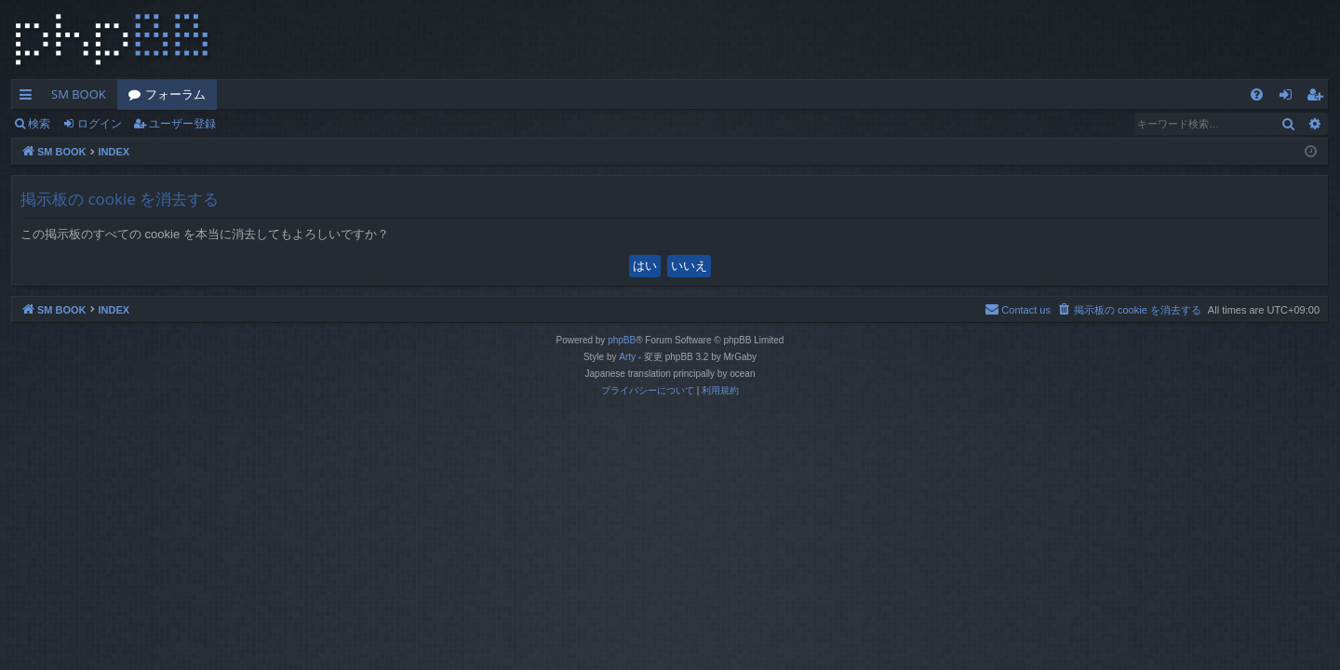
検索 (39, 123)
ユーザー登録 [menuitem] (1319, 98)
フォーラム (175, 94)
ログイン (99, 123)
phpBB (622, 340)
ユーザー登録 (182, 123)
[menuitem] (1256, 94)
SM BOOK (78, 94)
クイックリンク (29, 98)
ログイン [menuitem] (1290, 98)
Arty (627, 357)
